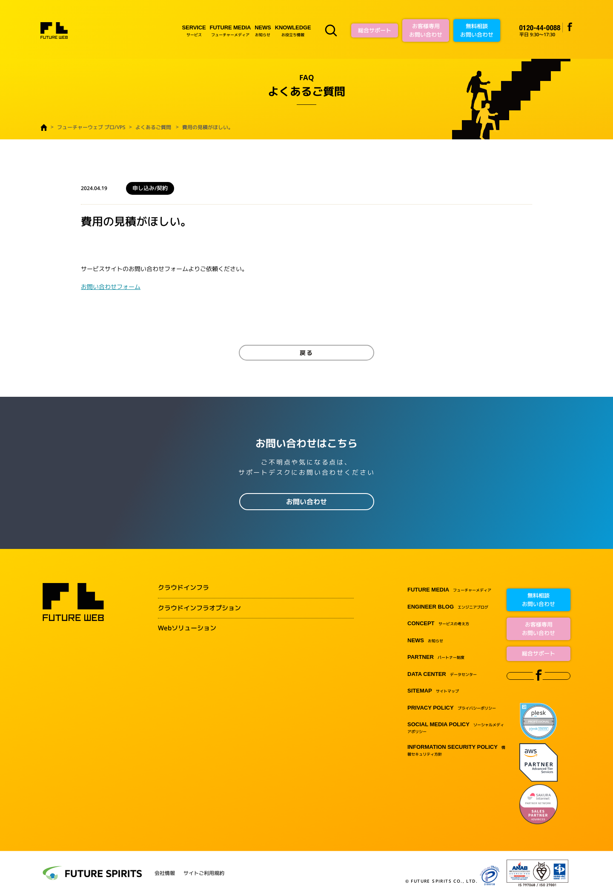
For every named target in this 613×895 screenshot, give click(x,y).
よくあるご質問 (153, 127)
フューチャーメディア (230, 30)
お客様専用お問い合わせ (425, 30)
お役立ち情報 (293, 30)
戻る (306, 353)
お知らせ (263, 30)
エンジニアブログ (447, 607)
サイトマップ (433, 691)
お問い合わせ (306, 501)
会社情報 (165, 873)
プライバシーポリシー (451, 708)
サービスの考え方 (438, 623)
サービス (194, 30)
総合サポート (374, 30)
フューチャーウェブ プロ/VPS (91, 127)
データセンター (442, 674)
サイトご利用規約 (203, 873)
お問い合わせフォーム (110, 287)
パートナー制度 (435, 657)
